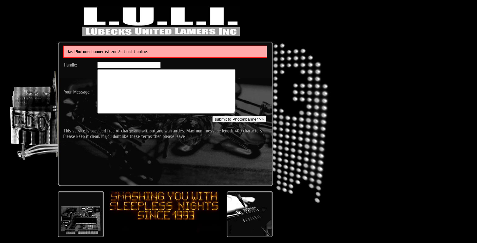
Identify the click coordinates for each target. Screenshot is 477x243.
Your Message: (77, 92)
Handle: (70, 65)
